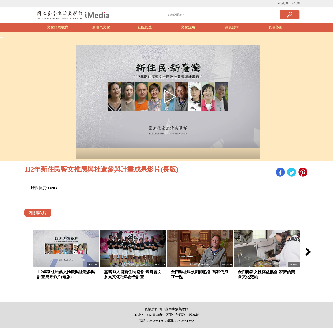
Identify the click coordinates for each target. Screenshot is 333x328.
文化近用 (188, 27)
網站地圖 (283, 3)
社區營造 (145, 27)
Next (305, 27)
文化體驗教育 (57, 27)
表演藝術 (275, 27)
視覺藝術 (232, 27)
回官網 (296, 3)
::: (276, 3)
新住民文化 (101, 27)
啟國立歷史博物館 (73, 15)
